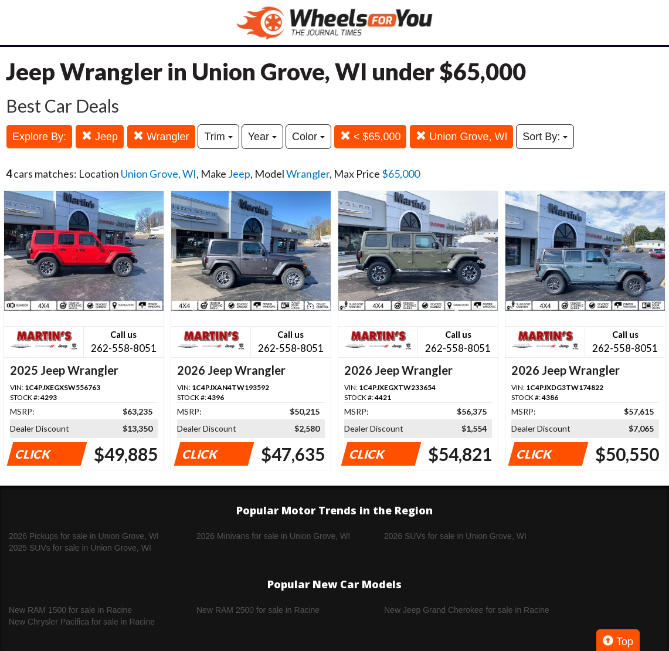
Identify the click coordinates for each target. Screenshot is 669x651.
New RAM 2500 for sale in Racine (258, 610)
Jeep (99, 136)
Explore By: (39, 137)
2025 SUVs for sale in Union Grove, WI (80, 547)
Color (308, 137)
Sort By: (545, 137)
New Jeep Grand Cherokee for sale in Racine (466, 610)
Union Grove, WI (461, 136)
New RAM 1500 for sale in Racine (70, 610)
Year (262, 137)
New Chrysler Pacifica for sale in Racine (82, 621)
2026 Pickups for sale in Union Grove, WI (84, 536)
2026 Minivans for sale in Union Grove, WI (273, 536)
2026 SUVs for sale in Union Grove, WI (455, 536)
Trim (218, 137)
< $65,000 (370, 136)
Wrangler (161, 136)
